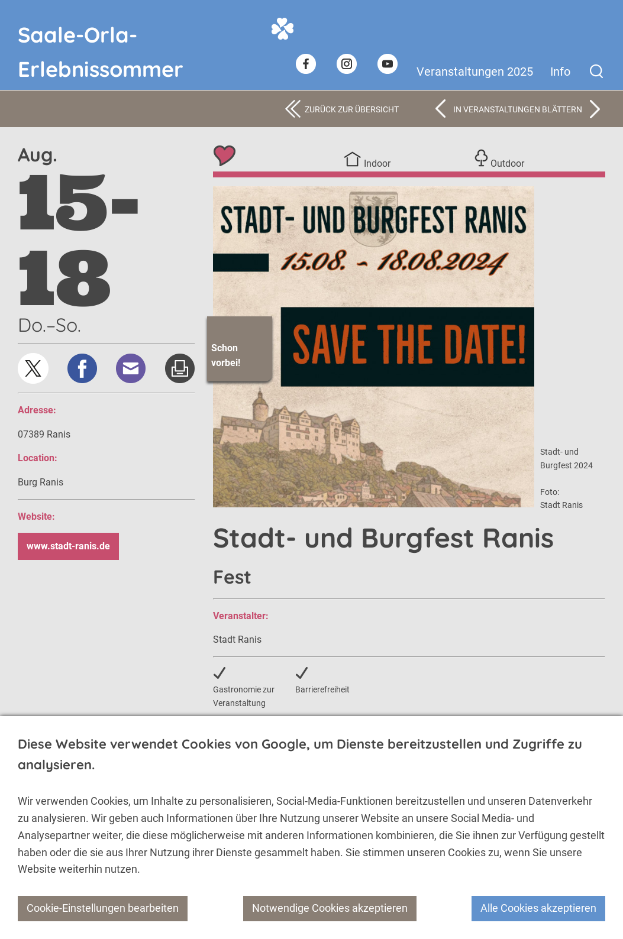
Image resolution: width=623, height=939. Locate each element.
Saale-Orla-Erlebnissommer (100, 34)
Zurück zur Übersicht (352, 109)
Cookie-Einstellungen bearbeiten (103, 908)
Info (560, 71)
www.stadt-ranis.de (68, 546)
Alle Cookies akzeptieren (538, 908)
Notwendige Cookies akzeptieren (330, 908)
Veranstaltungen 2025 (475, 71)
